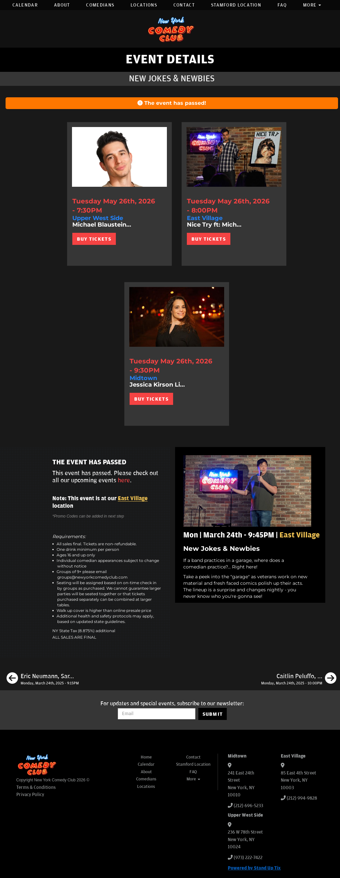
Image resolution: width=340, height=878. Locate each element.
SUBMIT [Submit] (213, 714)
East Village (133, 498)
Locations (144, 5)
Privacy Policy (30, 794)
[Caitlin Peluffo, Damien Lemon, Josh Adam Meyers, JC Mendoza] (298, 679)
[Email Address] (156, 713)
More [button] (312, 5)
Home (146, 757)
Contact (184, 5)
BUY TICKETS (94, 239)
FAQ (282, 5)
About (62, 5)
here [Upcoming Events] (124, 480)
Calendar (25, 5)
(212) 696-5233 (248, 805)
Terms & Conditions (36, 787)
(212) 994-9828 (302, 798)
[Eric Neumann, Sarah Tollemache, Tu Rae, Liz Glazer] (43, 679)
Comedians (100, 5)
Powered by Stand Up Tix (254, 868)
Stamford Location (236, 5)
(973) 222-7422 (248, 857)
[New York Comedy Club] (170, 29)
